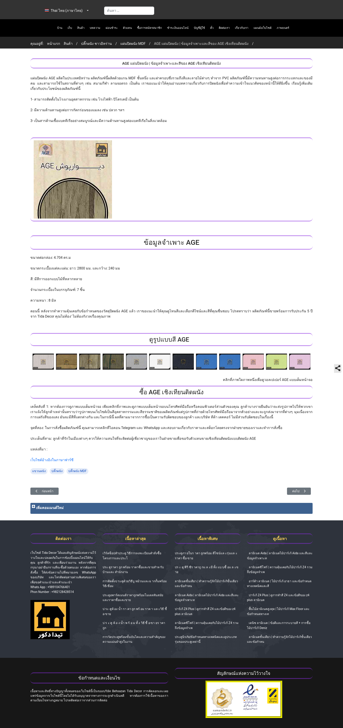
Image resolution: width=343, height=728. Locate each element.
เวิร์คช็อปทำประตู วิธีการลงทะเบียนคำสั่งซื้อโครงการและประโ (132, 555)
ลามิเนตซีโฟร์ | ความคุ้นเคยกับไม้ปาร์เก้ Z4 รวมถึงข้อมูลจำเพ (206, 625)
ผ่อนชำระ (112, 28)
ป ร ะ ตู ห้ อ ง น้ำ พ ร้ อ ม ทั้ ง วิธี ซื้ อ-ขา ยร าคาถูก (134, 625)
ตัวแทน (127, 28)
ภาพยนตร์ (283, 28)
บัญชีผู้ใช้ (199, 28)
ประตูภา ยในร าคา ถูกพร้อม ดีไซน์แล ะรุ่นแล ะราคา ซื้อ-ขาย (206, 555)
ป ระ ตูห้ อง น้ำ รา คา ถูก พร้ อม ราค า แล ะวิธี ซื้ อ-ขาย (135, 611)
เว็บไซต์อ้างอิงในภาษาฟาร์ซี (52, 460)
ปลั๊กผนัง (57, 471)
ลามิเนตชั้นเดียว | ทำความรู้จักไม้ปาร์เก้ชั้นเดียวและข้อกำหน (206, 583)
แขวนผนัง (39, 471)
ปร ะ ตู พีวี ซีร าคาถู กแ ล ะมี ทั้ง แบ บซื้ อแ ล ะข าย (206, 569)
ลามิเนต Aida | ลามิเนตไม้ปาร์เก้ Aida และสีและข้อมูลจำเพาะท (207, 597)
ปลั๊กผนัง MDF (77, 471)
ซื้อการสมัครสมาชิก (149, 28)
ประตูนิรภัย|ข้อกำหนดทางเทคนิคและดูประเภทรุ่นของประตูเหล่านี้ (206, 639)
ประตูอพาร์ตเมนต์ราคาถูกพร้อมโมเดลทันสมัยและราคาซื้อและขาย (133, 597)
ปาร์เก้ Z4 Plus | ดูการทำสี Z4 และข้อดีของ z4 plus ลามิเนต (205, 611)
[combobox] (129, 11)
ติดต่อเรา (224, 28)
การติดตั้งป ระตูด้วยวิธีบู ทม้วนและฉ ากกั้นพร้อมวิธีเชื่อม (135, 583)
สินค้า (80, 28)
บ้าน (59, 28)
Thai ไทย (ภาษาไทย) (61, 11)
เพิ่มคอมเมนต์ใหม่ (50, 508)
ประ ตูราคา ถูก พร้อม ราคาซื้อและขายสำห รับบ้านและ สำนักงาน (133, 569)
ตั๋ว (212, 28)
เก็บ (70, 28)
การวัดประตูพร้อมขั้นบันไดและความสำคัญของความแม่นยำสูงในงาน (134, 639)
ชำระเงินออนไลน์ (178, 28)
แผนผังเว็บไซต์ (262, 28)
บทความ (95, 28)
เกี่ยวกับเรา (241, 28)
